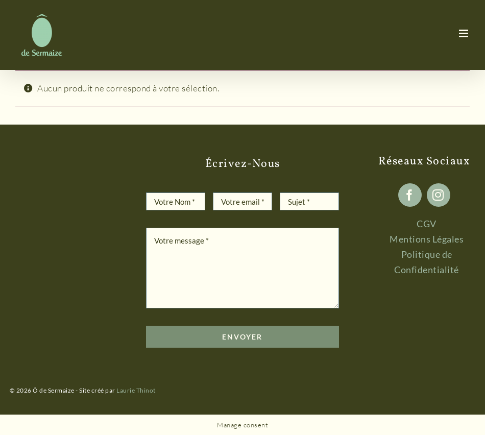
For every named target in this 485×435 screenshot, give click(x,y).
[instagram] (438, 195)
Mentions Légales (427, 239)
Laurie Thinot (136, 390)
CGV (426, 223)
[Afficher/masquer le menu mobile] (464, 33)
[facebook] (410, 195)
